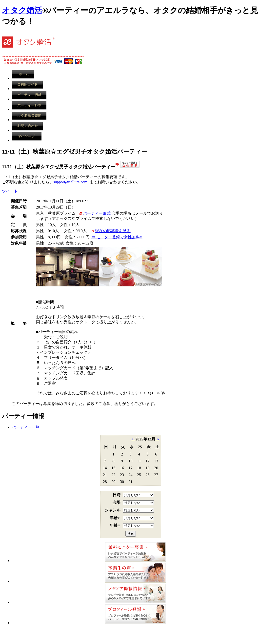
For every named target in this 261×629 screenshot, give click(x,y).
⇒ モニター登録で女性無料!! (116, 237)
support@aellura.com (70, 182)
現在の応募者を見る (113, 231)
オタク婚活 (22, 10)
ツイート (10, 191)
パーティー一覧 (26, 427)
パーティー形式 (97, 213)
